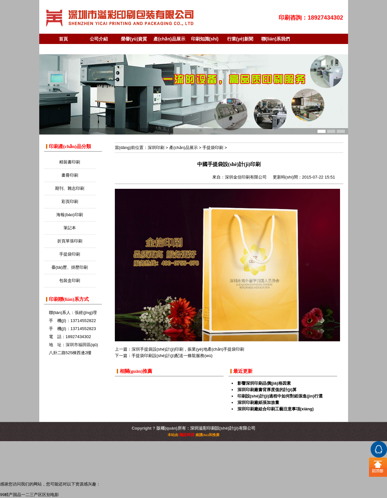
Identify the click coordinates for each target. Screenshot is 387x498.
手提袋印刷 (69, 254)
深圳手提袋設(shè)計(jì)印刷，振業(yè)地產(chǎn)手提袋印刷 (188, 349)
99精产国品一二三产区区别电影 (29, 494)
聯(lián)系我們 (275, 38)
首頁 (63, 38)
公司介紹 (99, 38)
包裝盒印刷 (69, 280)
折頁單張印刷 (69, 241)
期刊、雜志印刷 (69, 188)
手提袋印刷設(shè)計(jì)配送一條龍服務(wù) (172, 355)
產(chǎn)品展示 (169, 38)
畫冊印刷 (69, 175)
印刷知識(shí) (205, 38)
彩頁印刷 (69, 201)
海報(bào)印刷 (69, 214)
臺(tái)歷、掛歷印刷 (69, 267)
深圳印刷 (156, 147)
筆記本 (69, 227)
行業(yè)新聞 (240, 38)
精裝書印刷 (69, 162)
